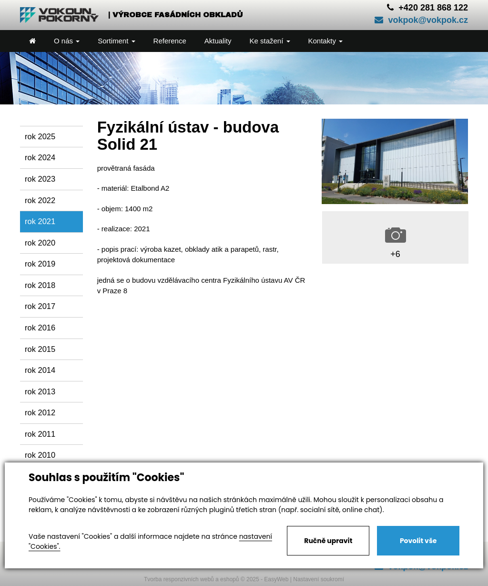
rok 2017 (40, 306)
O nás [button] (67, 41)
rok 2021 (40, 221)
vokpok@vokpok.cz (421, 20)
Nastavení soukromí (318, 579)
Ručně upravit (328, 540)
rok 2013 (40, 391)
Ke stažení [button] (269, 41)
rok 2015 (40, 349)
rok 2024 (40, 157)
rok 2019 (40, 263)
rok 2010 (40, 455)
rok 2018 (40, 285)
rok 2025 (40, 136)
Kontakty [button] (325, 41)
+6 (395, 254)
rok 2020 (40, 242)
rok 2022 (40, 200)
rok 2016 (40, 327)
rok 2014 (40, 370)
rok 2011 (40, 434)
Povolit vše (418, 540)
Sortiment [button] (116, 41)
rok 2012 (40, 412)
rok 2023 (40, 179)
